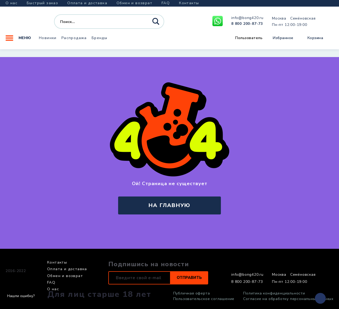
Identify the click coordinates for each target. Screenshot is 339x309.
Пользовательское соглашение (204, 299)
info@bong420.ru (247, 19)
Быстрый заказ (42, 3)
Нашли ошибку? (21, 296)
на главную (169, 205)
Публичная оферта (191, 293)
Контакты (189, 3)
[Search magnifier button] (156, 23)
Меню (18, 41)
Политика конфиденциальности (274, 293)
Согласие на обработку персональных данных (288, 299)
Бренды (99, 40)
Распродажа (74, 40)
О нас (11, 3)
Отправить (187, 278)
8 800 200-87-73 (247, 25)
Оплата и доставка (87, 3)
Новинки (48, 40)
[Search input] (99, 23)
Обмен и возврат (134, 3)
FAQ (166, 3)
